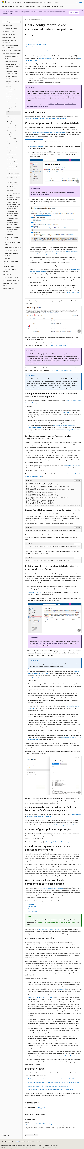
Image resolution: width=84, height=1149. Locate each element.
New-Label (31, 904)
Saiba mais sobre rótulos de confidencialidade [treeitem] (13, 103)
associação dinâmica (48, 589)
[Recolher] (20, 18)
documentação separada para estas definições (62, 825)
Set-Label (67, 400)
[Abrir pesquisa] (76, 2)
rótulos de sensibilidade (45, 58)
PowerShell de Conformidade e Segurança (39, 816)
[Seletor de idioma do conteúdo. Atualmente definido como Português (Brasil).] (7, 1141)
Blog (39, 1145)
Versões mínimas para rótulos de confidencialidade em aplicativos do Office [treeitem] (12, 221)
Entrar (80, 2)
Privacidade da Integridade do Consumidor (12, 1148)
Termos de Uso (29, 1148)
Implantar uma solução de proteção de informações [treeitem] (12, 72)
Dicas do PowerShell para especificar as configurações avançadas (56, 922)
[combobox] (11, 22)
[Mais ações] (80, 19)
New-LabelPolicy (33, 906)
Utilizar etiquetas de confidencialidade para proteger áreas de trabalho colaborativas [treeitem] (12, 145)
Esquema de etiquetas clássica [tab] (33, 141)
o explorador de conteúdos (53, 1056)
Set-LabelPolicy (76, 814)
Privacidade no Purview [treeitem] (9, 288)
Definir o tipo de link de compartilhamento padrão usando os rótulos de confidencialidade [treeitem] (13, 205)
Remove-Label (43, 929)
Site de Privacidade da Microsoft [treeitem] (11, 277)
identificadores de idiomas (71, 465)
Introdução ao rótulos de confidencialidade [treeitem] (13, 108)
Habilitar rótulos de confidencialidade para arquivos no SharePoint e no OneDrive (51, 1089)
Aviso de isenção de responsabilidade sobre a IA (13, 1145)
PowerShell (62, 989)
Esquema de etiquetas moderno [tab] (52, 141)
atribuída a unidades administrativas (38, 678)
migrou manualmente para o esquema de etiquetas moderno (49, 132)
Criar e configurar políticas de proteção (36, 44)
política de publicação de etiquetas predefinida (49, 643)
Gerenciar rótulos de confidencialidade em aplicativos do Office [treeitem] (12, 213)
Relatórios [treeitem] (8, 86)
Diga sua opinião (74, 12)
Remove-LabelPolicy (54, 929)
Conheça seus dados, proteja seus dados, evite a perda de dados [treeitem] (13, 66)
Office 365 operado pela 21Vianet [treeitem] (12, 77)
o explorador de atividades (69, 1056)
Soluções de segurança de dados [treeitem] (11, 57)
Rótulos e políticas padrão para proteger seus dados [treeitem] (12, 82)
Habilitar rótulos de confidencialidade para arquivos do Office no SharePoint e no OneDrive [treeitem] (13, 161)
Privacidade (54, 1145)
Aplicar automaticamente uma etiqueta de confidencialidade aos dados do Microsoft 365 (53, 1082)
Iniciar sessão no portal (36, 146)
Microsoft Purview (35, 19)
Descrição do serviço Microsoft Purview (37, 51)
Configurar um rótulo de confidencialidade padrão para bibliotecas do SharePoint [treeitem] (13, 176)
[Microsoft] (3, 2)
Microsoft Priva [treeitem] (7, 274)
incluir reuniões (56, 251)
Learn (26, 19)
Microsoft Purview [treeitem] (7, 25)
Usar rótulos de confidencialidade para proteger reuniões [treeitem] (12, 152)
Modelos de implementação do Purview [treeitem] (11, 284)
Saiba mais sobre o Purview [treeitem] (10, 28)
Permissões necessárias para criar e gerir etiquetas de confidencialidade (45, 118)
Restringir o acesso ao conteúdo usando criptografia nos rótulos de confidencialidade (52, 1079)
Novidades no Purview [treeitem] (8, 31)
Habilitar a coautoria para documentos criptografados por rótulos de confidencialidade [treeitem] (13, 196)
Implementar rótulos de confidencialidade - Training (38, 1124)
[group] (53, 494)
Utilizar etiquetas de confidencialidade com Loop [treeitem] (12, 168)
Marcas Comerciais (40, 1148)
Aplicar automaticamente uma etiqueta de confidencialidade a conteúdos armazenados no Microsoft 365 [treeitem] (13, 135)
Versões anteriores (32, 1145)
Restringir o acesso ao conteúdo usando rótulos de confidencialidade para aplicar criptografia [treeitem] (13, 125)
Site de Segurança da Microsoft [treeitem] (11, 280)
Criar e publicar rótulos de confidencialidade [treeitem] (13, 113)
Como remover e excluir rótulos (57, 345)
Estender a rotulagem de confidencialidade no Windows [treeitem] (13, 229)
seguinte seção (68, 412)
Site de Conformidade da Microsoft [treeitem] (9, 270)
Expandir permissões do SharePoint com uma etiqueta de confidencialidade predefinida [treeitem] (13, 186)
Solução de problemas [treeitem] (8, 266)
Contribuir (46, 1145)
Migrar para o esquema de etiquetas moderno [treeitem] (14, 118)
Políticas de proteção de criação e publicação (57, 842)
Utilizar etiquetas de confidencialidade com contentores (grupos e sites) (48, 1086)
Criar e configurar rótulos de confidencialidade (38, 40)
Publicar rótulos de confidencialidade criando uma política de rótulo (43, 42)
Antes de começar (31, 38)
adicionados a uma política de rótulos (63, 370)
